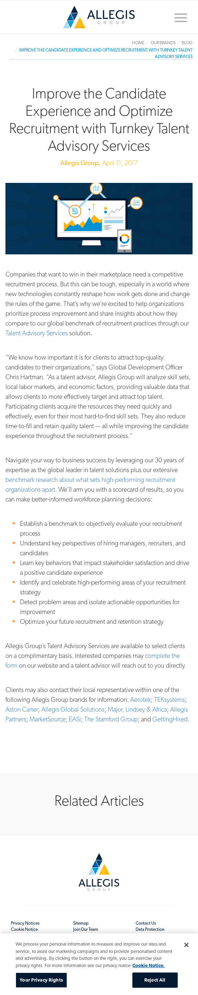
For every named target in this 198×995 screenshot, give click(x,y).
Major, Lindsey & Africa (137, 709)
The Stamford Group (111, 719)
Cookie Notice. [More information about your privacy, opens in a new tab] (148, 965)
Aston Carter (21, 709)
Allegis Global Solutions (72, 709)
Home (99, 17)
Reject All (154, 980)
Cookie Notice (24, 929)
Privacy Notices (25, 923)
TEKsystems (169, 699)
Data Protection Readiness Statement (154, 932)
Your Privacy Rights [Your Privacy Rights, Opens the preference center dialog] (41, 980)
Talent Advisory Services (36, 333)
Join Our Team (85, 929)
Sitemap (80, 923)
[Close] (186, 945)
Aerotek (140, 699)
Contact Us (146, 923)
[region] (99, 964)
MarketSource (47, 719)
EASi (75, 719)
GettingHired (169, 719)
